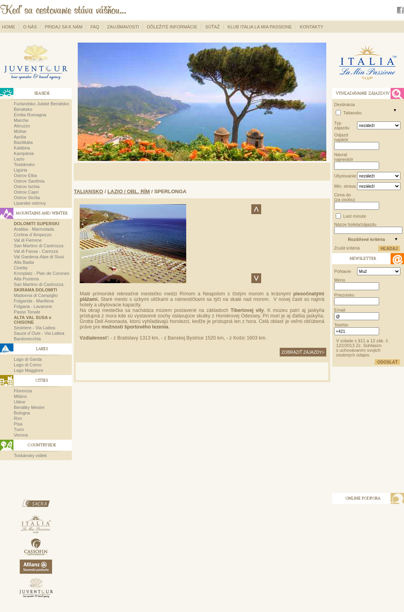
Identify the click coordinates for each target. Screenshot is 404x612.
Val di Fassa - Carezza (36, 251)
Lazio (19, 159)
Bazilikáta (23, 142)
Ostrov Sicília (27, 197)
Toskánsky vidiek (30, 455)
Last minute (354, 216)
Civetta (21, 267)
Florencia (23, 390)
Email (339, 310)
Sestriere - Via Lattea (34, 327)
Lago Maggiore (28, 370)
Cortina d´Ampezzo (33, 234)
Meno (339, 280)
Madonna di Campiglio (36, 295)
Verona (21, 435)
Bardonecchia (27, 338)
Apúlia (20, 136)
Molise (20, 131)
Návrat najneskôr (344, 157)
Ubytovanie (345, 176)
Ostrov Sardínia (29, 181)
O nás (30, 26)
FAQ (94, 26)
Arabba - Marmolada (34, 229)
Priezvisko (344, 295)
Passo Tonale (27, 312)
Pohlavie (342, 271)
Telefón (341, 325)
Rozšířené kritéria (366, 239)
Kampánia (24, 153)
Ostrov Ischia (26, 186)
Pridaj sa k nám (63, 26)
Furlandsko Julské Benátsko (41, 103)
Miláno (20, 396)
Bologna (22, 412)
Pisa (18, 424)
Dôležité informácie (172, 26)
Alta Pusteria (26, 278)
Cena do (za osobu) (344, 197)
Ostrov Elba (25, 175)
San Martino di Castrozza (39, 245)
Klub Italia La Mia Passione (260, 26)
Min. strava (345, 186)
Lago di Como (27, 364)
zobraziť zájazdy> (303, 352)
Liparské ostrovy (30, 203)
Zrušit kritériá (347, 248)
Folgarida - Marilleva (34, 301)
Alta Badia (24, 262)
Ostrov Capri (26, 192)
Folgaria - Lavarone (33, 306)
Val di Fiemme (28, 240)
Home (8, 26)
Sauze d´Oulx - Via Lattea (39, 333)
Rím (18, 418)
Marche (21, 120)
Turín (19, 429)
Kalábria (22, 148)
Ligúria (20, 170)
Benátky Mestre (29, 407)
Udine (19, 401)
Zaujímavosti (123, 26)
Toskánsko (24, 164)
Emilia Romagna (30, 114)
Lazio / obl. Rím (128, 191)
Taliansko (88, 191)
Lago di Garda (28, 359)
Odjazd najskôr (341, 137)
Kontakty (311, 26)
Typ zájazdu (342, 125)
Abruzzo (22, 125)
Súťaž (212, 26)
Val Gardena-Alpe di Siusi (39, 256)
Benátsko (23, 109)
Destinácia (344, 104)
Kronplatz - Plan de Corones (41, 273)
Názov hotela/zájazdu (355, 224)
